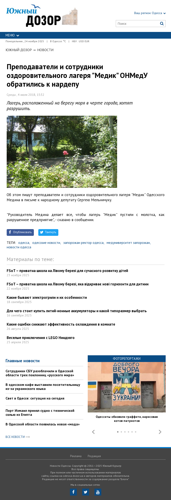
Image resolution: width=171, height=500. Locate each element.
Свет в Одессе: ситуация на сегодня (35, 398)
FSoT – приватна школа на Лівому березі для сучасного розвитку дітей (67, 270)
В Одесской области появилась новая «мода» (43, 424)
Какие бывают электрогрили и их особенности (47, 297)
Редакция (94, 456)
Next (160, 432)
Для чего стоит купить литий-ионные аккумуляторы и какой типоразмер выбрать (77, 310)
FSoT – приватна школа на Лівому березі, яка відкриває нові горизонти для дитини (78, 284)
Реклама (75, 456)
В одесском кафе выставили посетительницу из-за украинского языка (43, 386)
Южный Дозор (19, 50)
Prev (93, 432)
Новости (45, 50)
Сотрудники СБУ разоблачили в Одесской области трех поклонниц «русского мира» (40, 373)
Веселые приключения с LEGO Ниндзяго (41, 337)
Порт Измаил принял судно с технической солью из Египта (40, 412)
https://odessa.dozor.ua (42, 16)
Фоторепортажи (126, 358)
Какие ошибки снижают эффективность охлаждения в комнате (61, 324)
